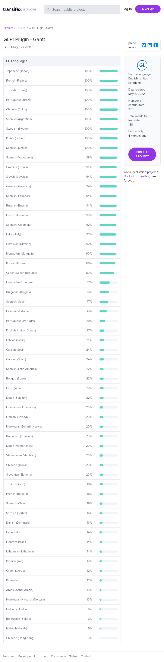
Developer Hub (28, 656)
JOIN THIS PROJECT (142, 154)
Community (58, 656)
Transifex (9, 656)
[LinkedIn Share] (150, 45)
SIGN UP (148, 9)
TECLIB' (21, 28)
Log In (127, 9)
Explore (8, 28)
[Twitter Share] (144, 45)
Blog (45, 656)
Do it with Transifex (136, 176)
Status (73, 656)
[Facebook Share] (156, 45)
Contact (86, 656)
